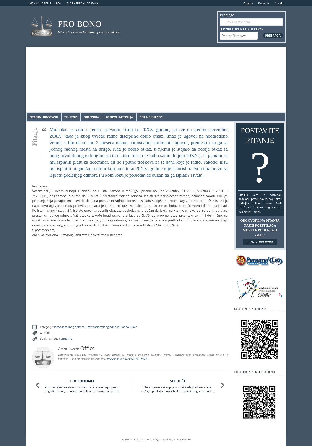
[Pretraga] (251, 22)
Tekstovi (71, 117)
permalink (65, 339)
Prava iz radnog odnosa (69, 327)
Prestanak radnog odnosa (102, 327)
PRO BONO (79, 24)
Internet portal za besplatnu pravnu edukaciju (90, 32)
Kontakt (278, 3)
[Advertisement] (156, 79)
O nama (248, 3)
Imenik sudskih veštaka (82, 3)
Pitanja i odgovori (43, 117)
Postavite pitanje (260, 158)
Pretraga (227, 15)
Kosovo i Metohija (119, 117)
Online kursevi (150, 117)
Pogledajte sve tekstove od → (129, 358)
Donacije (263, 3)
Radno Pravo (128, 327)
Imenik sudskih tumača (45, 3)
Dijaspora (91, 117)
